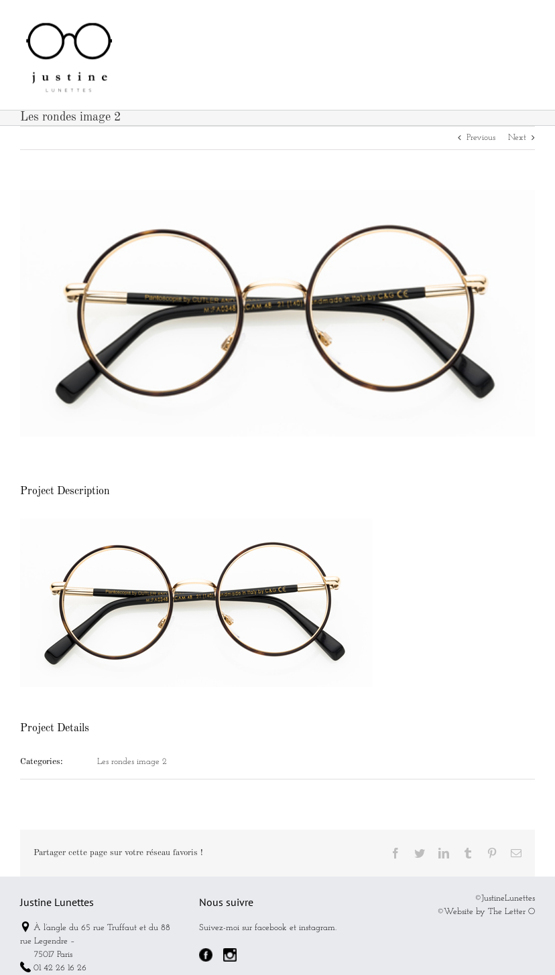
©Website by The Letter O (486, 911)
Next (517, 137)
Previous (481, 137)
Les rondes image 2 (132, 761)
